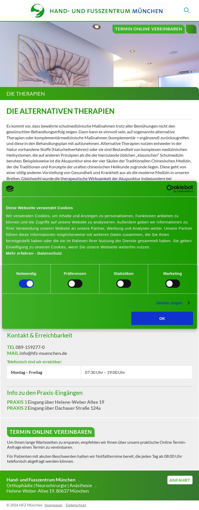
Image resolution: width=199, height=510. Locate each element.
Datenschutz (76, 505)
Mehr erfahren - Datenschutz (34, 253)
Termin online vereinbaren (148, 28)
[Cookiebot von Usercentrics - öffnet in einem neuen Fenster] (170, 189)
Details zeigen (169, 302)
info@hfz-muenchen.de (43, 353)
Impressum (53, 505)
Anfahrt (179, 480)
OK (162, 318)
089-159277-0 (30, 347)
